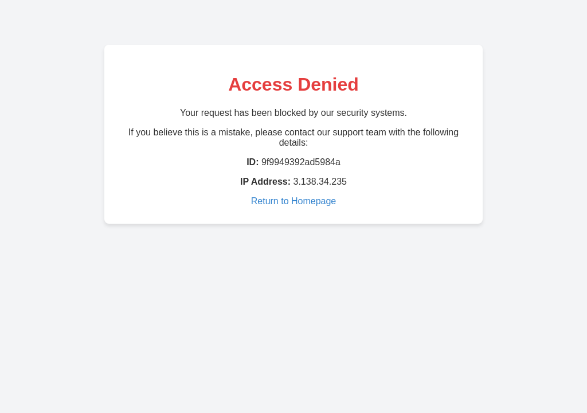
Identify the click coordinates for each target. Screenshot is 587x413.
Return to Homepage (293, 201)
